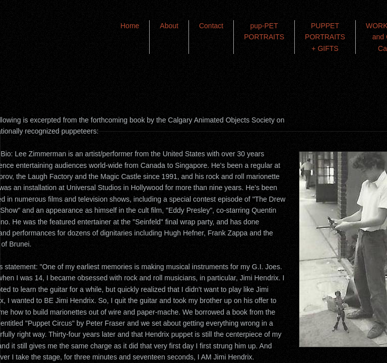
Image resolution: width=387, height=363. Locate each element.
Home (129, 26)
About (169, 26)
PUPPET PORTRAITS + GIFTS (325, 37)
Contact (211, 26)
